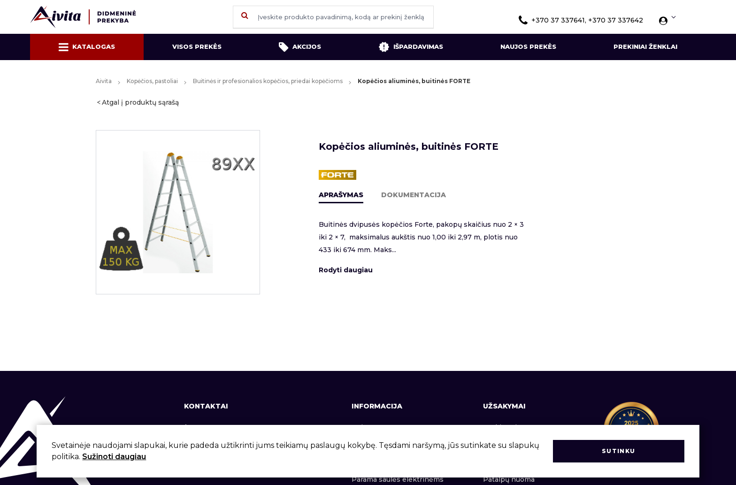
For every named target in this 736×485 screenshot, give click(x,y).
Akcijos (300, 47)
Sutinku (618, 450)
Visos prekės (197, 46)
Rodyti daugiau (346, 270)
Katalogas (87, 47)
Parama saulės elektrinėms (398, 479)
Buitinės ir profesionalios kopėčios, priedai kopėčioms (268, 81)
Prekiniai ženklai (645, 46)
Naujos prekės (528, 46)
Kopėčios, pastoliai (152, 81)
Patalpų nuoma (509, 479)
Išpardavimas (410, 47)
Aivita (104, 81)
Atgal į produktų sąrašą (140, 102)
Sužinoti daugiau (114, 456)
